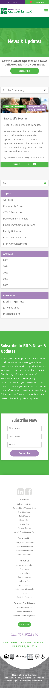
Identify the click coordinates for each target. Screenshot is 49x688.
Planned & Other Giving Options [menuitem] (24, 616)
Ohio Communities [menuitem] (24, 554)
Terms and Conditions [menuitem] (35, 678)
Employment (12, 2)
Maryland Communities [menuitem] (24, 550)
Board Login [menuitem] (12, 680)
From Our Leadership (14, 106)
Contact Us (24, 624)
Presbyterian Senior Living (18, 157)
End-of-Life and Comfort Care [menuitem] (24, 532)
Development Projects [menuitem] (15, 218)
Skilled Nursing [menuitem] (24, 516)
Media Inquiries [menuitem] (24, 585)
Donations (38, 2)
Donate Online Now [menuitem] (24, 608)
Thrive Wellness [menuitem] (24, 573)
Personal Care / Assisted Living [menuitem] (24, 508)
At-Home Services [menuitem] (24, 528)
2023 (5, 272)
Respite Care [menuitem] (24, 524)
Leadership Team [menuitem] (24, 581)
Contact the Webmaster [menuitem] (31, 680)
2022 (5, 279)
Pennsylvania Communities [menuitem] (24, 542)
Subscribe (24, 70)
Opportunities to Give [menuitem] (24, 612)
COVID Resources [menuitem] (12, 212)
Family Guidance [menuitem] (12, 231)
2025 (5, 260)
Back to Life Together (16, 118)
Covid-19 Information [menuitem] (24, 597)
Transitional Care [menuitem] (24, 512)
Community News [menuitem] (13, 206)
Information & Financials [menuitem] (24, 589)
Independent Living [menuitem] (24, 504)
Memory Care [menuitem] (24, 520)
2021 (5, 285)
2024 (5, 266)
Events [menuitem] (24, 593)
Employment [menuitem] (24, 569)
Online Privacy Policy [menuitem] (13, 678)
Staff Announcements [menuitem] (15, 243)
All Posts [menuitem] (8, 199)
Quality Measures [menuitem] (24, 577)
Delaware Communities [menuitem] (24, 547)
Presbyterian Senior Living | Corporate (37, 108)
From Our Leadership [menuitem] (15, 237)
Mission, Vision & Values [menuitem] (24, 565)
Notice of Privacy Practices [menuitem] (24, 675)
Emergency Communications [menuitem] (19, 224)
